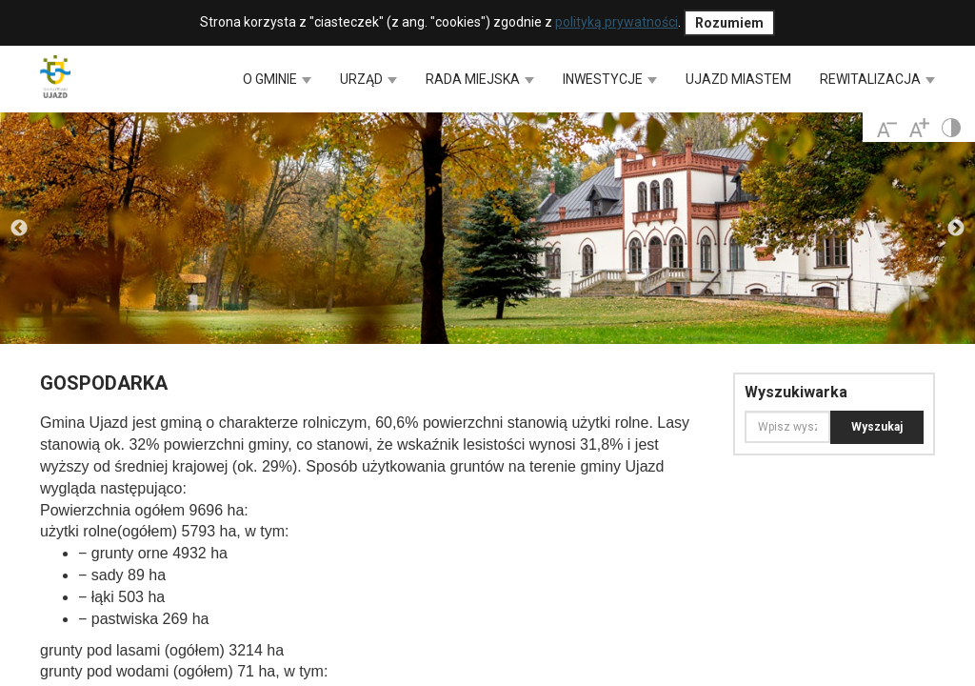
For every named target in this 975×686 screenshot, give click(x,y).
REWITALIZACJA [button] (877, 79)
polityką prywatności (616, 22)
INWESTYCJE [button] (610, 79)
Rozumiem (729, 22)
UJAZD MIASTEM (738, 79)
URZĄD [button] (368, 79)
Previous (19, 228)
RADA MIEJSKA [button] (480, 79)
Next (955, 228)
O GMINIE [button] (277, 79)
